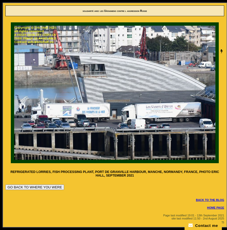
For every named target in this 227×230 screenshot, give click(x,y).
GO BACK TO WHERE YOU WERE (34, 187)
